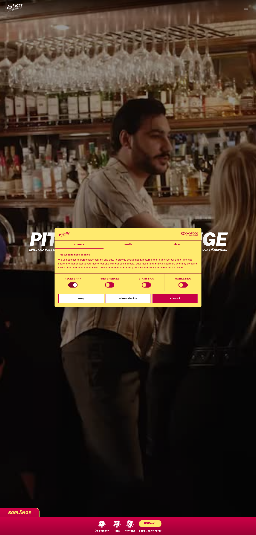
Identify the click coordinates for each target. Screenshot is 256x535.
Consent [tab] (79, 244)
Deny (81, 298)
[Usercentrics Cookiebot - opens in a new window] (183, 234)
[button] (102, 526)
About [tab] (177, 244)
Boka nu (150, 523)
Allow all (175, 298)
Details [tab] (128, 244)
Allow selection (128, 298)
